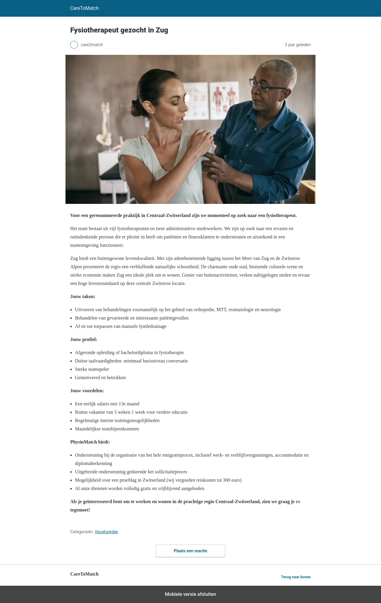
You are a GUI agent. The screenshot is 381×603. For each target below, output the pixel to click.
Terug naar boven (296, 577)
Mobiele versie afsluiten (190, 594)
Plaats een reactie (190, 550)
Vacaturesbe (106, 531)
